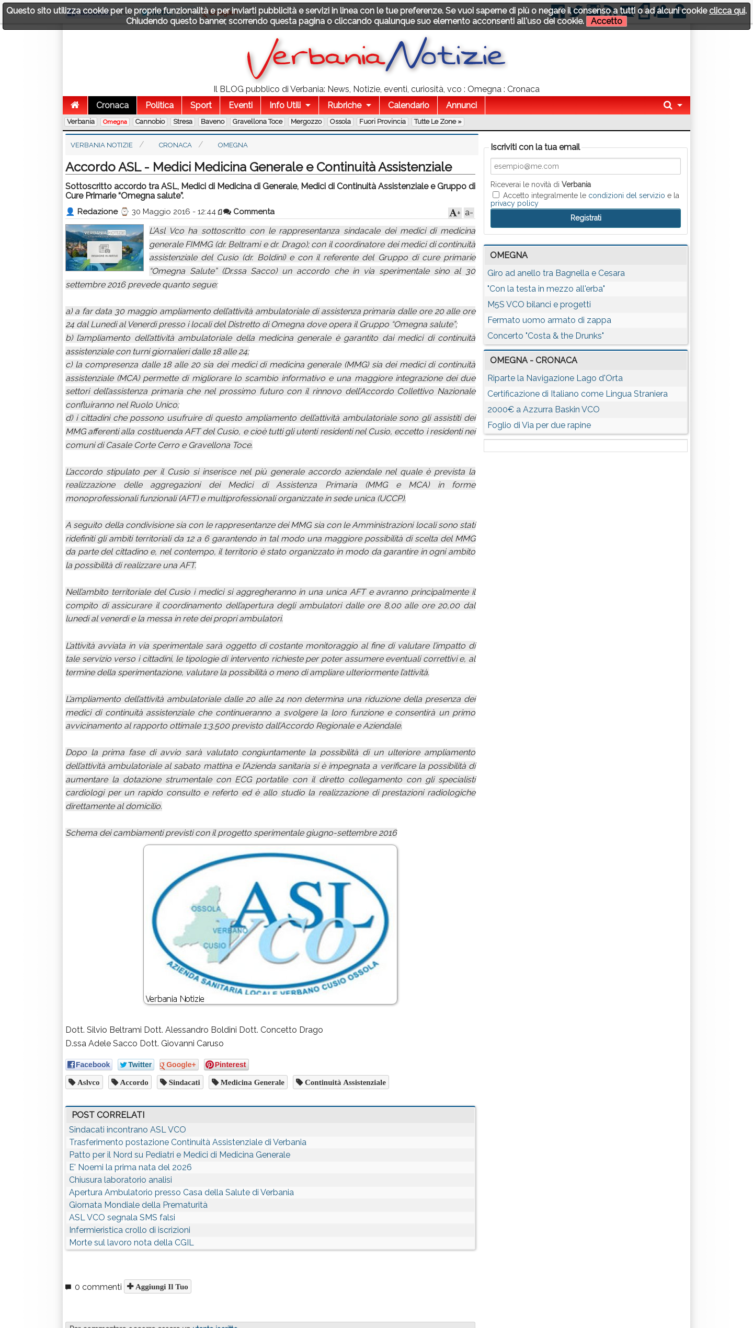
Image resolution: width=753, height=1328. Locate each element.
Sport (201, 105)
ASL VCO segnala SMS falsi (122, 1217)
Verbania (81, 121)
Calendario (408, 105)
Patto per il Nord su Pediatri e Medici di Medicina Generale (179, 1155)
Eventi (241, 105)
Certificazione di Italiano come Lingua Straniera (577, 394)
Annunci (461, 105)
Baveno (212, 121)
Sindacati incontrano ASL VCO (127, 1130)
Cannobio (150, 121)
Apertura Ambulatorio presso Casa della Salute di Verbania (181, 1192)
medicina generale (251, 1082)
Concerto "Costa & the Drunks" (545, 336)
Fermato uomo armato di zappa (549, 320)
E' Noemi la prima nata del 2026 (130, 1167)
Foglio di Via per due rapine (539, 425)
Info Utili (285, 105)
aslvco (87, 1082)
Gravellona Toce (257, 121)
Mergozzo (306, 121)
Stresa (182, 121)
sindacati (183, 1082)
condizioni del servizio (626, 195)
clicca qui (727, 11)
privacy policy (514, 203)
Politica (159, 105)
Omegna (115, 121)
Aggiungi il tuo (160, 1286)
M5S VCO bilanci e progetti (539, 304)
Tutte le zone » (438, 121)
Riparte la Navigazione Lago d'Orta (555, 378)
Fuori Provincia (382, 121)
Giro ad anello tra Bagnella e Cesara (556, 273)
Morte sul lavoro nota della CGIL (131, 1243)
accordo (133, 1082)
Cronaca (112, 105)
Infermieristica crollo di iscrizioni (129, 1230)
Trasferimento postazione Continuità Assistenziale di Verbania (187, 1142)
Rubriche (344, 105)
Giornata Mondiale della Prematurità (138, 1205)
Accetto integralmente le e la (584, 199)
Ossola (340, 121)
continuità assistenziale (344, 1082)
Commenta (249, 211)
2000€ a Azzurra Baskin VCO (543, 409)
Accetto (606, 21)
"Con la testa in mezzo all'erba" (546, 289)
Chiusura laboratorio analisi (120, 1180)
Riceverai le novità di (540, 184)
